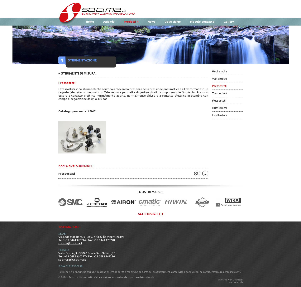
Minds (240, 282)
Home (90, 21)
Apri (197, 173)
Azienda (109, 21)
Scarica (205, 173)
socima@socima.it (70, 243)
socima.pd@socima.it (72, 259)
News (151, 21)
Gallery (229, 21)
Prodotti (131, 21)
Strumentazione (82, 60)
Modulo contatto (202, 21)
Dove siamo (173, 21)
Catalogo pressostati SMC (77, 111)
